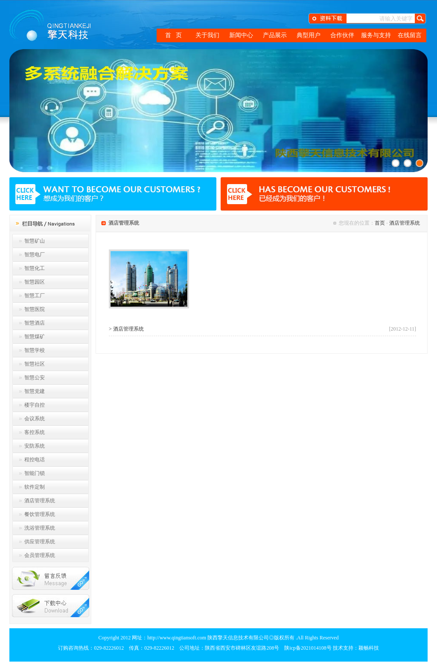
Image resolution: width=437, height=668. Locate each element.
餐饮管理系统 (39, 514)
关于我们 (207, 35)
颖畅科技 (368, 648)
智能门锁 (34, 473)
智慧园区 (34, 282)
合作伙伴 (342, 35)
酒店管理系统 (39, 501)
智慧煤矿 (34, 337)
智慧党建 (34, 391)
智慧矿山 (34, 241)
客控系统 (34, 432)
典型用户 (308, 35)
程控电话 (34, 460)
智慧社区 (34, 364)
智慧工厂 (34, 296)
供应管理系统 (39, 542)
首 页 (173, 35)
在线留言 (410, 35)
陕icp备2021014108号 (308, 648)
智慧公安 (34, 378)
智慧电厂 (34, 255)
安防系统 (34, 446)
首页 (380, 223)
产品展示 (275, 35)
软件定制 (34, 487)
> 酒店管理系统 (126, 329)
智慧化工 (34, 268)
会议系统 (34, 419)
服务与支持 (376, 35)
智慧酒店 (34, 323)
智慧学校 (34, 350)
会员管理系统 (39, 555)
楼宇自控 (34, 405)
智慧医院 (34, 309)
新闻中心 (241, 35)
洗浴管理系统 (39, 528)
